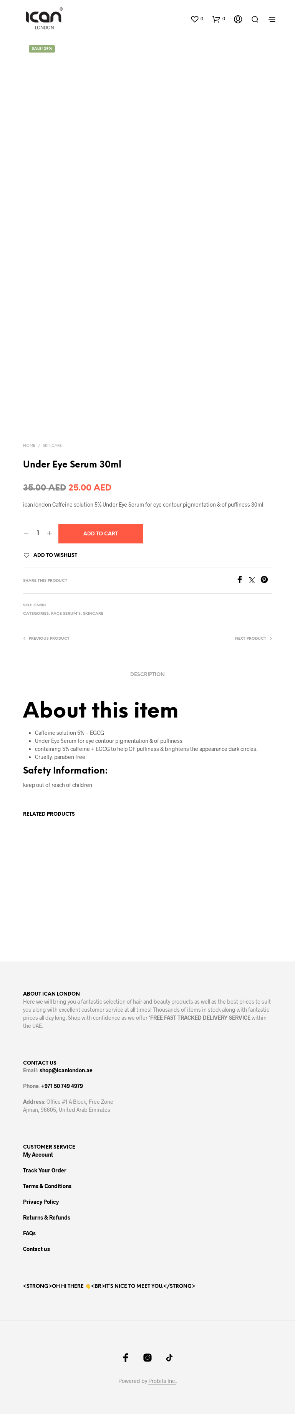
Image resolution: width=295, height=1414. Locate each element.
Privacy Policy (41, 1201)
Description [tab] (147, 674)
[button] (196, 19)
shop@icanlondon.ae (66, 1070)
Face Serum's (66, 614)
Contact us (36, 1249)
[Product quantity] (37, 533)
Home (29, 446)
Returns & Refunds (46, 1217)
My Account (38, 1154)
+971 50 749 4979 (62, 1086)
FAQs (29, 1233)
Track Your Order (44, 1170)
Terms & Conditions (47, 1186)
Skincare (52, 446)
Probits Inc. (162, 1381)
